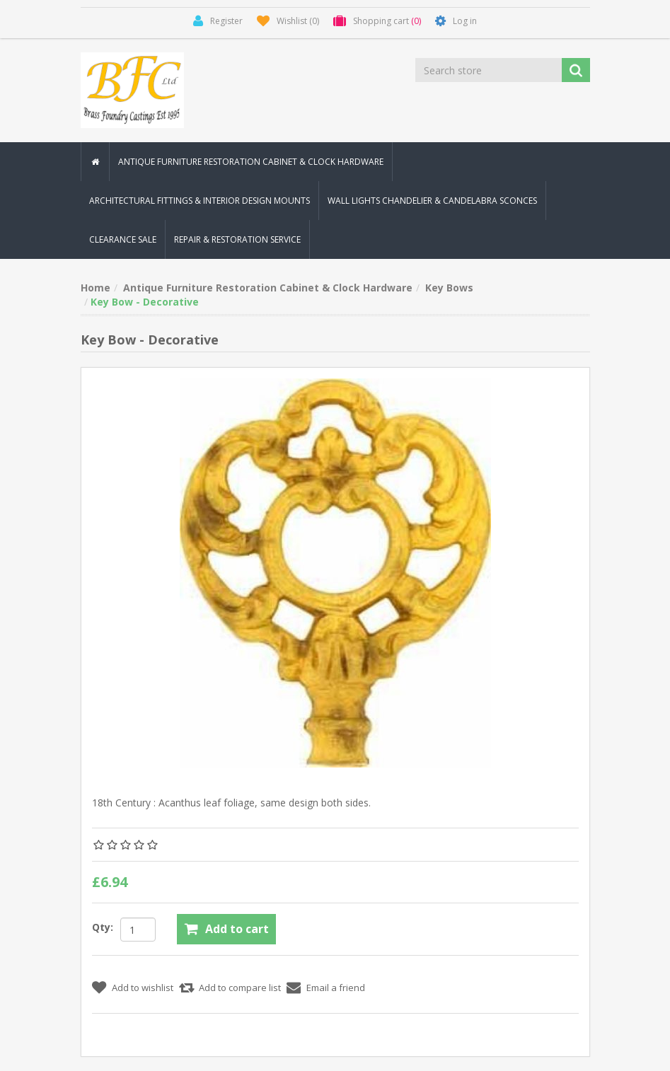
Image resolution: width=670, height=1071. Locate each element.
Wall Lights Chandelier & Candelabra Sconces (432, 201)
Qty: (102, 927)
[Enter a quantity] (138, 929)
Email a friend (335, 987)
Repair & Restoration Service (237, 239)
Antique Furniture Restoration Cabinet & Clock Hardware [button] (250, 162)
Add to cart (237, 929)
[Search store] (489, 70)
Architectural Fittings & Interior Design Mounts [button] (199, 201)
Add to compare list (240, 987)
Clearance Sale (122, 239)
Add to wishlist (142, 987)
